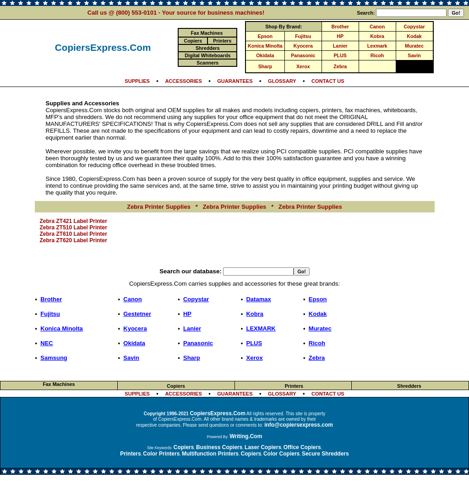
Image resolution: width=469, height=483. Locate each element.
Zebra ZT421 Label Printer (73, 221)
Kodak (414, 36)
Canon (377, 26)
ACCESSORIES (183, 81)
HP (340, 36)
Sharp (265, 66)
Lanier (340, 46)
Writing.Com (245, 436)
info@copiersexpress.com (298, 425)
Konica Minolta (265, 46)
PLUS (340, 55)
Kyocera (303, 46)
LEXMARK (260, 328)
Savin (414, 55)
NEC (46, 343)
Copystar (414, 26)
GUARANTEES (234, 81)
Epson (265, 36)
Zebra (340, 66)
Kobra (377, 36)
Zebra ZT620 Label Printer (73, 240)
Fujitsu (303, 36)
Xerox (303, 66)
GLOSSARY (282, 81)
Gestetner (137, 313)
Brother (340, 26)
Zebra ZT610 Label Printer (73, 234)
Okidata (265, 55)
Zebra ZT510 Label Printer (73, 227)
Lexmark (377, 46)
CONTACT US (327, 81)
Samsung (53, 357)
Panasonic (303, 55)
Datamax (258, 299)
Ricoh (377, 55)
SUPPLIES (137, 81)
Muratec (414, 46)
